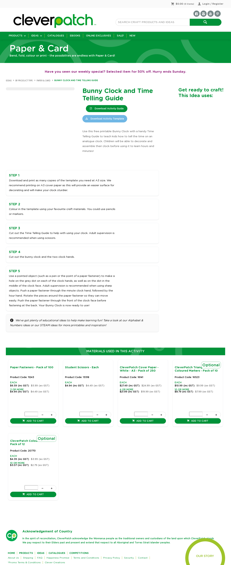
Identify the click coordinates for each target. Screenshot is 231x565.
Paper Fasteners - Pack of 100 (31, 367)
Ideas (35, 36)
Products (15, 36)
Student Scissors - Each (82, 367)
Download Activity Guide (109, 108)
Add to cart (35, 421)
